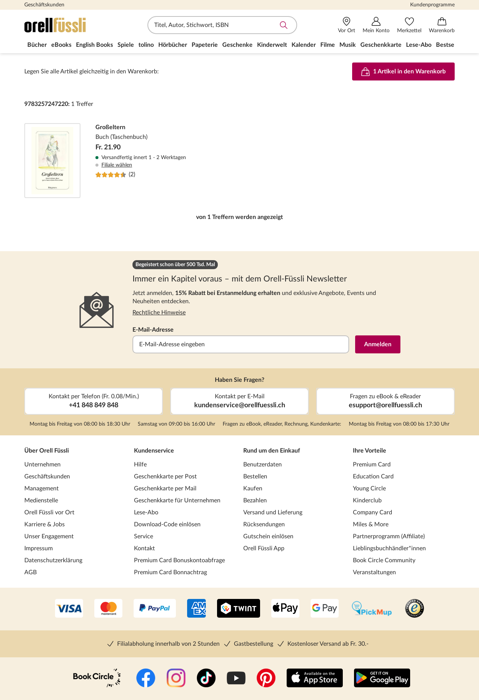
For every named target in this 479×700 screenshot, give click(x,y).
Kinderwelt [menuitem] (272, 45)
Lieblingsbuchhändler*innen (389, 548)
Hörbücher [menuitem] (172, 45)
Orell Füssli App (263, 548)
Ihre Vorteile (369, 451)
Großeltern (239, 160)
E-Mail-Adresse (153, 330)
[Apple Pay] (285, 609)
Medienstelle (41, 500)
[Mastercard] (108, 609)
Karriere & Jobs (44, 524)
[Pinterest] (266, 679)
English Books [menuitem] (94, 45)
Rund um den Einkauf (271, 451)
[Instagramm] (176, 679)
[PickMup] (372, 609)
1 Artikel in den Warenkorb (403, 71)
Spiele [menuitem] (126, 45)
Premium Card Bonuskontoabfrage (179, 560)
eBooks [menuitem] (61, 45)
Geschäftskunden (44, 4)
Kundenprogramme (432, 4)
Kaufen (252, 488)
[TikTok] (206, 679)
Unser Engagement (49, 536)
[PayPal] (155, 609)
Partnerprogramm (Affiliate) (389, 536)
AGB (30, 572)
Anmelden (377, 344)
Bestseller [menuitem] (449, 45)
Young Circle (369, 488)
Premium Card (372, 465)
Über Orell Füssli (46, 451)
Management (41, 488)
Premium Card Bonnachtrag (170, 572)
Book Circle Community (384, 560)
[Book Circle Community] (97, 679)
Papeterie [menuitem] (205, 45)
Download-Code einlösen (167, 524)
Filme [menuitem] (327, 45)
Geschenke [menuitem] (237, 45)
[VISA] (69, 609)
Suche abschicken (283, 25)
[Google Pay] (325, 609)
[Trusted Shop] (414, 609)
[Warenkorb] (442, 25)
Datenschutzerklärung (53, 560)
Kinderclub (367, 500)
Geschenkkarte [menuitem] (381, 45)
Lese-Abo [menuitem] (418, 45)
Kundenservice (154, 451)
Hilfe (140, 465)
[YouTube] (236, 679)
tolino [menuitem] (146, 45)
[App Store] (315, 679)
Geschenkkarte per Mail (165, 488)
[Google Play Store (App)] (382, 679)
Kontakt (144, 548)
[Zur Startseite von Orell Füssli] (67, 25)
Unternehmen (42, 465)
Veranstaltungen (374, 572)
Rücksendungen (264, 524)
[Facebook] (145, 679)
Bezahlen (255, 500)
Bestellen (255, 477)
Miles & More (370, 524)
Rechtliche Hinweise (159, 313)
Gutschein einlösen (268, 536)
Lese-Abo (146, 512)
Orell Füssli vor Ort (49, 512)
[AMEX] (196, 609)
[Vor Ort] (346, 25)
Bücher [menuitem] (37, 45)
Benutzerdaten (262, 465)
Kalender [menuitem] (304, 45)
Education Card (373, 477)
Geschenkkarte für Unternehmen (177, 500)
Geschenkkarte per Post (165, 477)
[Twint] (238, 609)
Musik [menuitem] (347, 45)
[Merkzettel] (409, 25)
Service (143, 536)
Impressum (38, 548)
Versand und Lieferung (272, 512)
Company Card (372, 512)
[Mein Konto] (376, 25)
